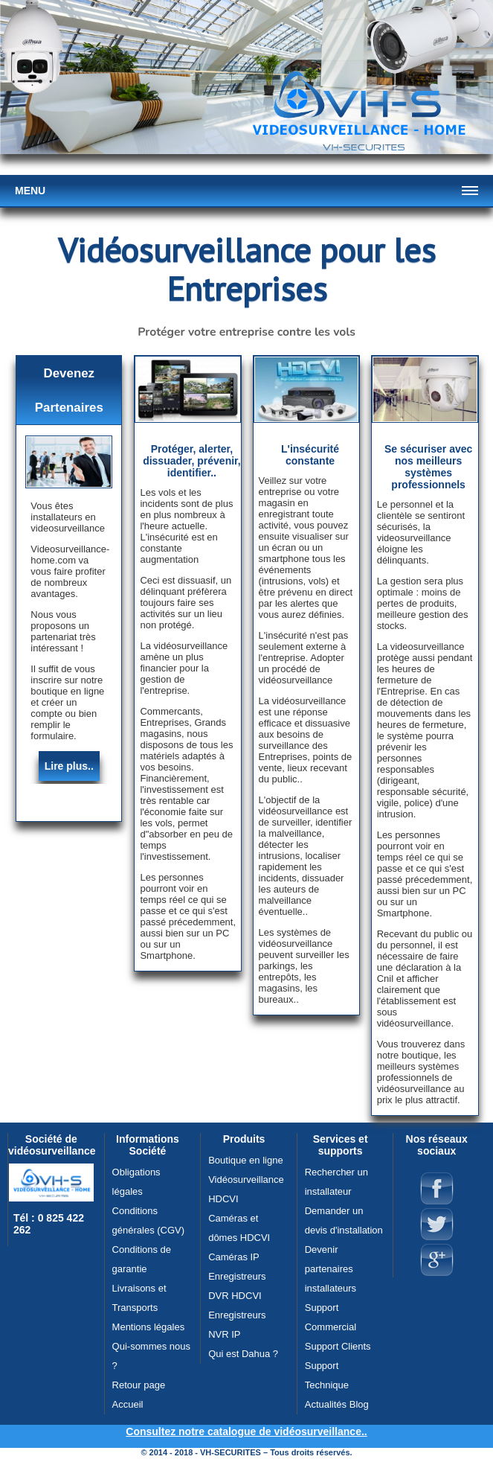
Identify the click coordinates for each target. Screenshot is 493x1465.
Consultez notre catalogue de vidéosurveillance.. (246, 1431)
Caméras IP (234, 1257)
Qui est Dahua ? (243, 1353)
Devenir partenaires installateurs (330, 1269)
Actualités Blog (337, 1404)
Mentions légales (148, 1326)
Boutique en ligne (245, 1160)
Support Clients (338, 1346)
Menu (30, 191)
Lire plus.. (69, 766)
